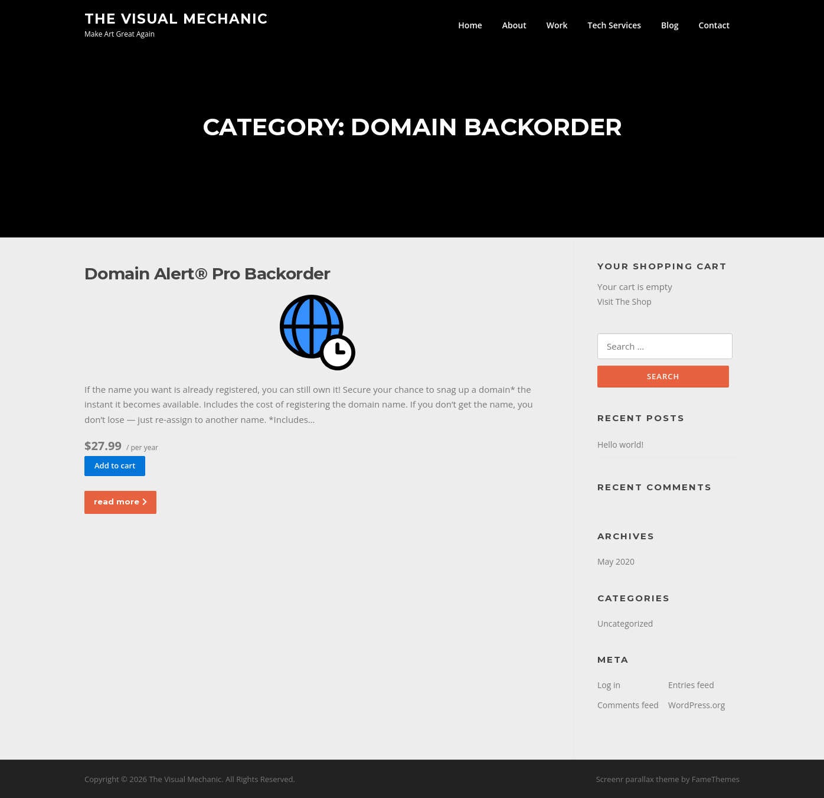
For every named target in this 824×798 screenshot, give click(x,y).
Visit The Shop (624, 301)
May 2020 (616, 561)
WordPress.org (696, 705)
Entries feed (691, 684)
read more (120, 501)
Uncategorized (625, 623)
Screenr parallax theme (637, 779)
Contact (714, 25)
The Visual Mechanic (176, 18)
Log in (608, 684)
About (514, 25)
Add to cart (114, 465)
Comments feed (628, 705)
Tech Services (614, 25)
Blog (669, 25)
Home (470, 25)
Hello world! (620, 444)
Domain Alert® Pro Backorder (207, 273)
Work (557, 25)
